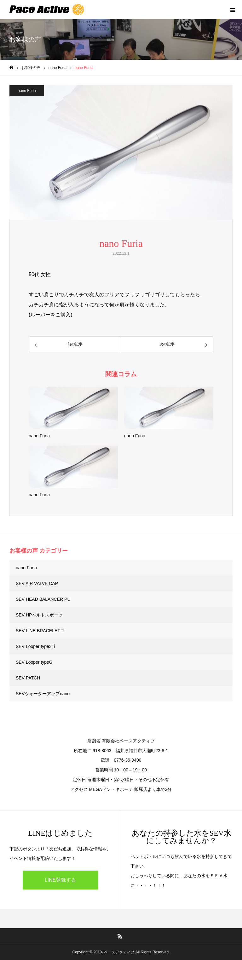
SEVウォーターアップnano (43, 693)
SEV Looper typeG (34, 662)
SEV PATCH (28, 677)
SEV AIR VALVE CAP (37, 583)
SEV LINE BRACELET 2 (40, 630)
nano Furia (27, 90)
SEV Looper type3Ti (35, 646)
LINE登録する (60, 880)
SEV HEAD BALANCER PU (43, 599)
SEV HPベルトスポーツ (39, 614)
